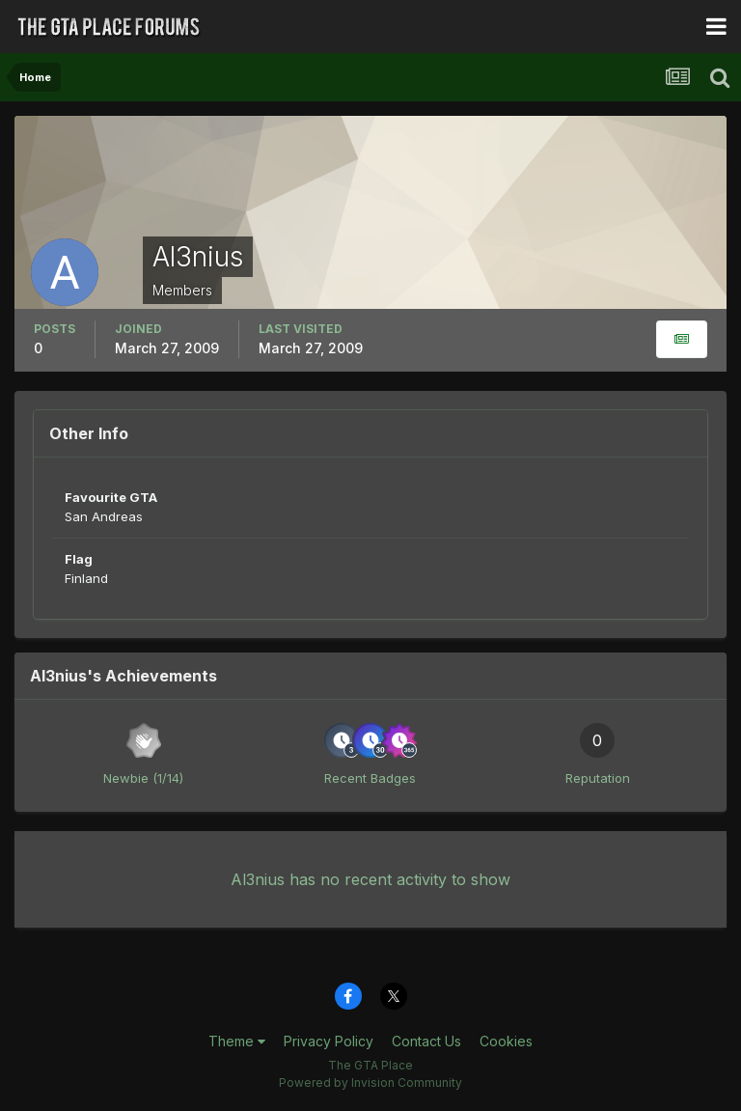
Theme (236, 1041)
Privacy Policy (328, 1041)
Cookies (506, 1041)
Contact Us (426, 1041)
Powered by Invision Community (370, 1082)
